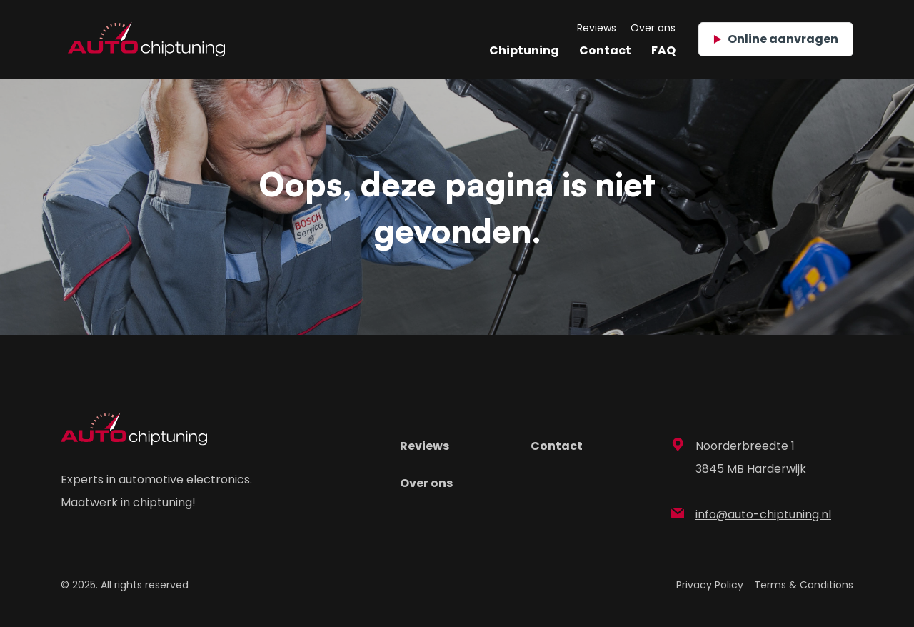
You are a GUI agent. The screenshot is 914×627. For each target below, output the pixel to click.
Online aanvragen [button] (775, 39)
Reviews (596, 28)
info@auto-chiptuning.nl (751, 514)
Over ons (653, 28)
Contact (605, 50)
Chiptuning (524, 50)
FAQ (663, 50)
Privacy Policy (709, 585)
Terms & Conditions (803, 585)
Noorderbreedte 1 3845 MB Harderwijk (738, 457)
